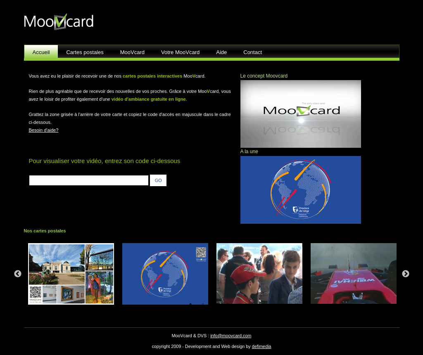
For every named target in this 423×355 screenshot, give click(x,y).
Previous (18, 274)
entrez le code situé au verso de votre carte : (90, 170)
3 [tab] (215, 304)
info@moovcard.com (230, 335)
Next (406, 274)
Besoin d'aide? (44, 130)
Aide (221, 52)
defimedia (261, 346)
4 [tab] (227, 304)
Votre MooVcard (180, 52)
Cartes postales (84, 52)
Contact (252, 52)
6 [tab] (252, 304)
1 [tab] (190, 304)
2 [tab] (203, 304)
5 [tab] (240, 304)
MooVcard (132, 52)
